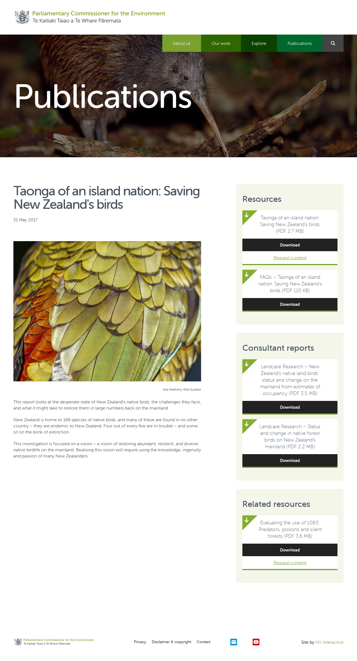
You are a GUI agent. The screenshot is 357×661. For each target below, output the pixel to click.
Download (290, 245)
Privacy (140, 641)
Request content (290, 257)
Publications (300, 43)
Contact (203, 641)
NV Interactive (329, 642)
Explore (259, 43)
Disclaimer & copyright (171, 641)
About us (181, 43)
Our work (221, 43)
